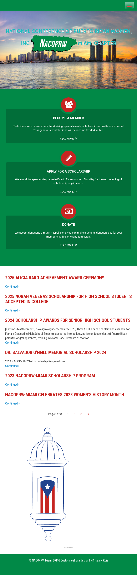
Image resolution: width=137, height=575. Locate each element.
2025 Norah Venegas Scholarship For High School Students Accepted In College (68, 299)
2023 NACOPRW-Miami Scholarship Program (50, 375)
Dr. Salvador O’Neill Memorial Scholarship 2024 (55, 352)
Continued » (12, 286)
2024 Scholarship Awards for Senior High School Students (68, 320)
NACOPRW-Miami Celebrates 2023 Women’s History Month (64, 394)
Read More (68, 138)
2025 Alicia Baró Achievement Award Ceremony (54, 277)
